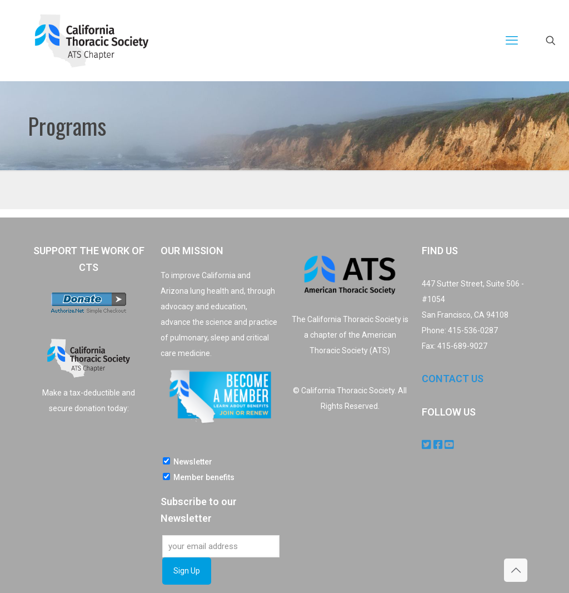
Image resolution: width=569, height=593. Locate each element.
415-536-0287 (473, 330)
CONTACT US (452, 378)
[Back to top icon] (515, 570)
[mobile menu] (511, 40)
